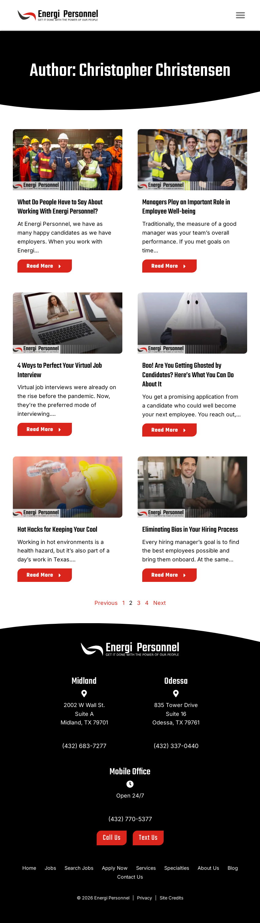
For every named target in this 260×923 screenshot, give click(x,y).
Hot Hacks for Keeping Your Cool (57, 529)
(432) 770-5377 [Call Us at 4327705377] (130, 819)
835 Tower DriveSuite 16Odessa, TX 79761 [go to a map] (175, 714)
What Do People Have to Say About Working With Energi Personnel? (59, 207)
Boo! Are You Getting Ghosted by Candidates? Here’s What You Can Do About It (188, 375)
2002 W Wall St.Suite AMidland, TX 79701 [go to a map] (84, 714)
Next (159, 603)
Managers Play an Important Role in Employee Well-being (186, 207)
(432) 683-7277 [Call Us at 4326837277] (84, 746)
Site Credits (172, 897)
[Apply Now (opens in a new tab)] (115, 868)
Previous (106, 603)
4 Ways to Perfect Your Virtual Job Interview (59, 370)
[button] (243, 15)
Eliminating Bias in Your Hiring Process (190, 529)
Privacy (144, 897)
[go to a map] (84, 693)
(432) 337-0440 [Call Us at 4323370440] (176, 746)
